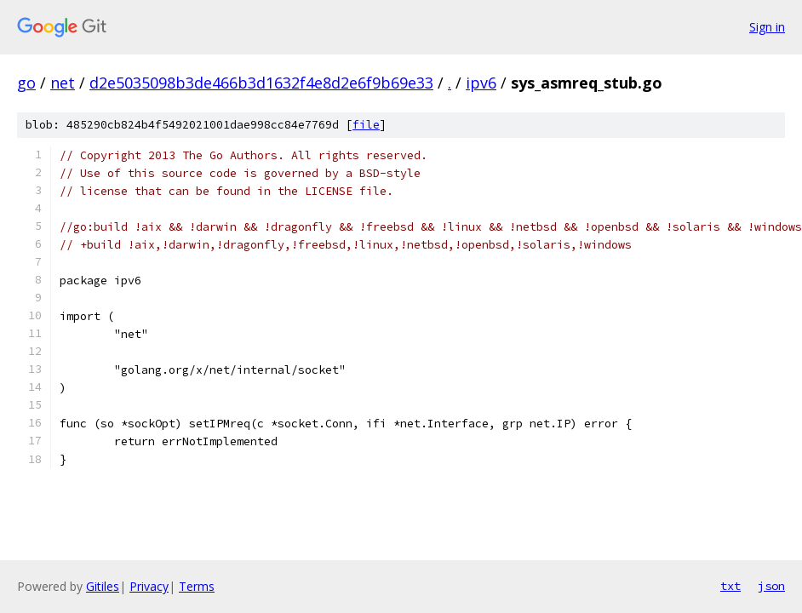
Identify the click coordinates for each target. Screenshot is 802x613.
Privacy (149, 586)
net (62, 82)
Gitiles (102, 586)
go (26, 82)
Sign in (767, 27)
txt (730, 585)
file (366, 124)
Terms (197, 586)
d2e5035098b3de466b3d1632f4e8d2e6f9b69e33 (261, 82)
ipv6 (481, 82)
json (771, 585)
